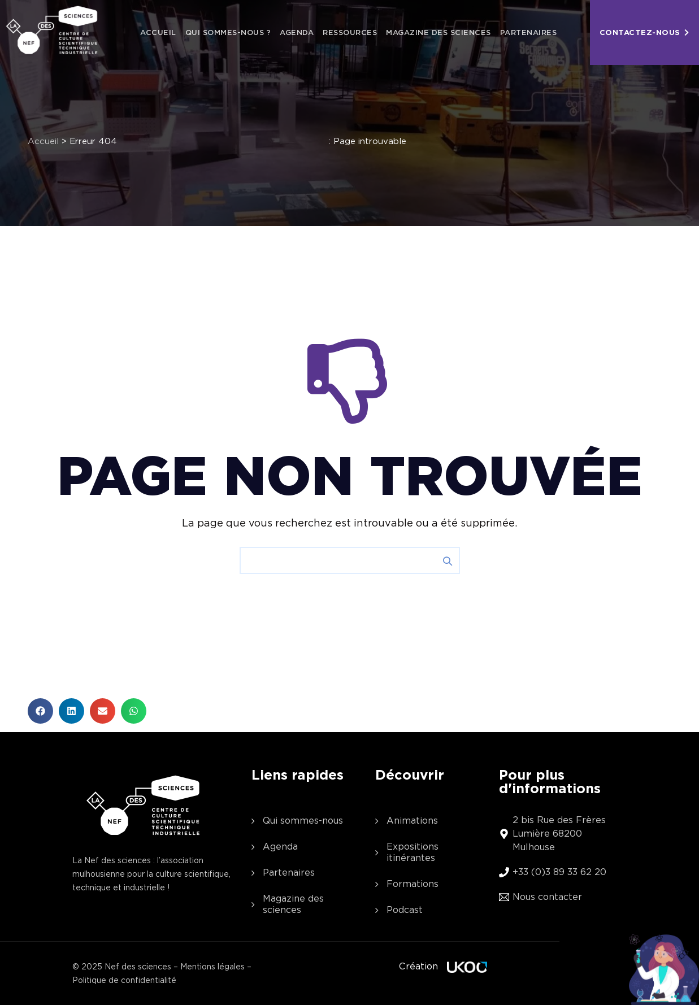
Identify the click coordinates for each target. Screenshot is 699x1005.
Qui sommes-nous (303, 820)
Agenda (297, 32)
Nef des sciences (138, 966)
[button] (40, 711)
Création (418, 966)
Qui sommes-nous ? (228, 32)
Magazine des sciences (438, 32)
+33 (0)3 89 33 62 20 (559, 872)
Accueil (158, 32)
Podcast (405, 909)
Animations (412, 820)
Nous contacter (547, 896)
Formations (412, 883)
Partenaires (528, 32)
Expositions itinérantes (412, 852)
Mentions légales (212, 966)
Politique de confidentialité (124, 980)
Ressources (350, 32)
